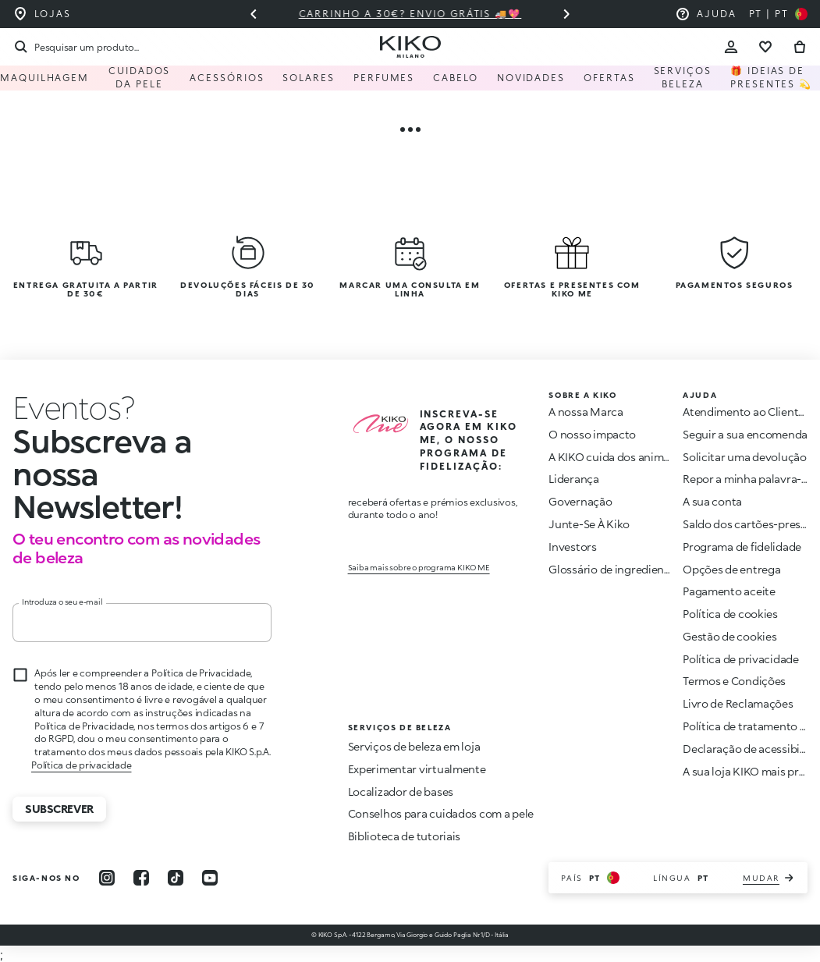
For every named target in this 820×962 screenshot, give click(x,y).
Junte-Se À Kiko (589, 524)
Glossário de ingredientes (614, 569)
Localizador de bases (400, 791)
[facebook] (141, 878)
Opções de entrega (731, 569)
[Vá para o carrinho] (800, 47)
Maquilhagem (44, 77)
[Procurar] (75, 47)
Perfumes (383, 77)
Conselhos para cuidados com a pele (441, 813)
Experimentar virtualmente (417, 769)
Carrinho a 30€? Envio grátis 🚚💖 (410, 14)
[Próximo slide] (566, 14)
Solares (308, 77)
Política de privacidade (81, 765)
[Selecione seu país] (778, 14)
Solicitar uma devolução (745, 456)
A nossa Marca (585, 411)
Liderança (573, 478)
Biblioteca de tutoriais (404, 836)
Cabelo (455, 77)
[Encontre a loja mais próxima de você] (41, 14)
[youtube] (210, 878)
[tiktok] (175, 878)
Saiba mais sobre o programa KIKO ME (419, 567)
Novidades (531, 77)
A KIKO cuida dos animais (612, 456)
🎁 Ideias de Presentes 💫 (771, 78)
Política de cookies (730, 613)
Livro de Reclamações (738, 703)
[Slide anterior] (253, 14)
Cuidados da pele (139, 78)
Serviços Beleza (683, 78)
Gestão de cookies (729, 636)
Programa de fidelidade (742, 546)
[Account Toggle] (731, 47)
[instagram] (107, 878)
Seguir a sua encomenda (745, 434)
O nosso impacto (592, 434)
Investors (572, 546)
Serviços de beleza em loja (414, 746)
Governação (580, 501)
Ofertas (609, 77)
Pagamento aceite (729, 591)
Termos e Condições (734, 680)
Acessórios (227, 77)
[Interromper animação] (73, 407)
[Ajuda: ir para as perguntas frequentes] (706, 14)
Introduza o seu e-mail (62, 601)
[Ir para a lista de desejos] (765, 47)
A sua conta (712, 501)
